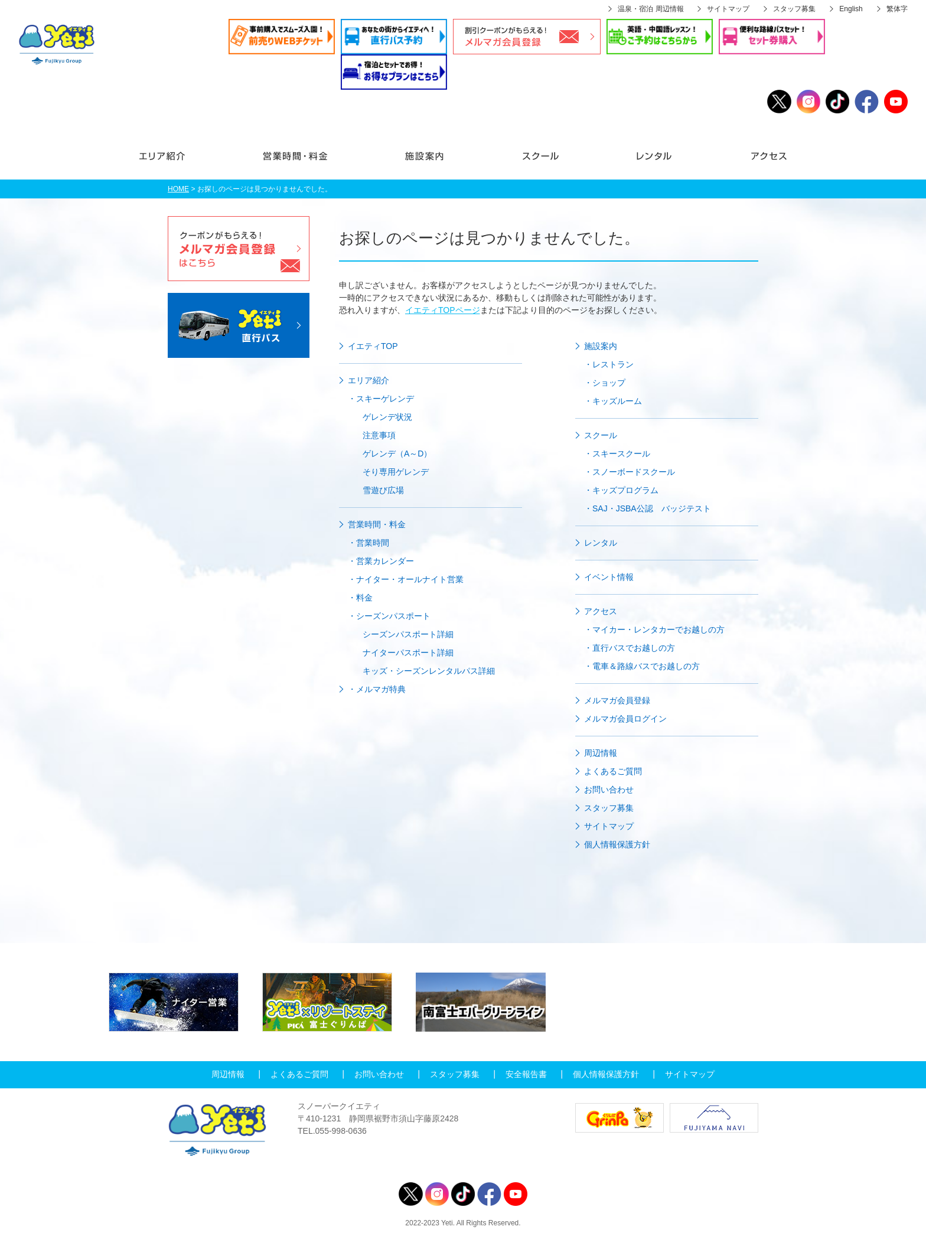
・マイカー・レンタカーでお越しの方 (654, 629)
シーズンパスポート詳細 (408, 634)
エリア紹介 (181, 162)
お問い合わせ (609, 789)
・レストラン (609, 364)
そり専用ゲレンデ (396, 472)
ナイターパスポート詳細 (408, 652)
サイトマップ (728, 9)
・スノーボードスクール (629, 472)
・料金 (360, 597)
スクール (540, 162)
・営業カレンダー (381, 561)
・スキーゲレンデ (381, 398)
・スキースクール (617, 453)
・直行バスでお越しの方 (629, 648)
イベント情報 (609, 577)
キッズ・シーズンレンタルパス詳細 (429, 671)
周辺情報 (600, 753)
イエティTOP (373, 346)
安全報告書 (526, 1074)
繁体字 (897, 9)
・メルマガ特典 (377, 689)
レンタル (654, 162)
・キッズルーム (613, 401)
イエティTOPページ (442, 310)
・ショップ (604, 382)
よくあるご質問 (613, 771)
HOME (178, 189)
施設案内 (424, 162)
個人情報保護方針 (617, 844)
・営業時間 (368, 542)
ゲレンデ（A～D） (397, 453)
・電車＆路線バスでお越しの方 (642, 666)
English (850, 9)
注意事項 (379, 435)
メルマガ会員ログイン (625, 718)
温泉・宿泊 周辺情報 (650, 9)
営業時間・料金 (294, 162)
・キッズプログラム (621, 490)
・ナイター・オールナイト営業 (406, 579)
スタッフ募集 (794, 9)
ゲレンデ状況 (387, 417)
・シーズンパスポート (389, 616)
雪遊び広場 (383, 490)
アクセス (748, 162)
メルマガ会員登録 (617, 700)
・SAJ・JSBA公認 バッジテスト (647, 508)
